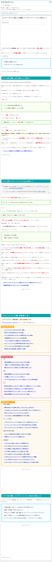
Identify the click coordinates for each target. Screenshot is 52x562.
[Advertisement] (26, 165)
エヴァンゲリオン (5, 22)
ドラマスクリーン (7, 2)
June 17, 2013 (41, 191)
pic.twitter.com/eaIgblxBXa (16, 188)
